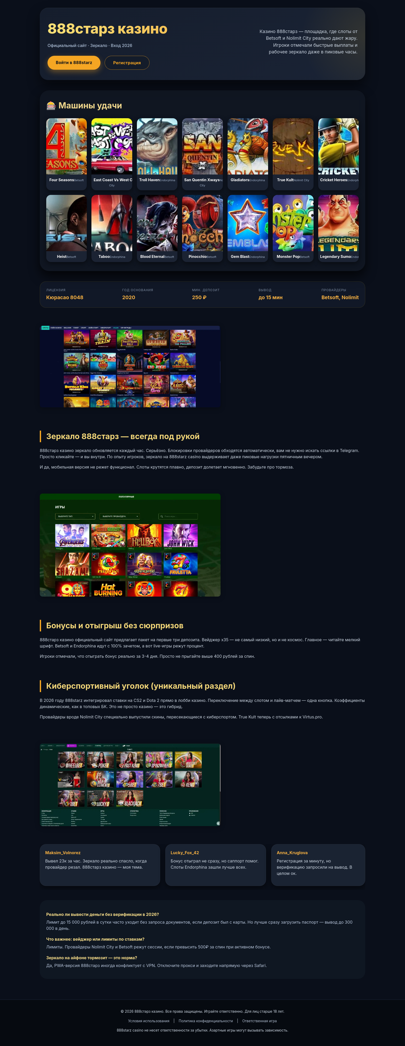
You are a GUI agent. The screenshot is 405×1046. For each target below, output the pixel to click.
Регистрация (127, 62)
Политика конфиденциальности (206, 1021)
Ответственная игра (259, 1021)
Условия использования (148, 1021)
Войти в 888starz (74, 62)
